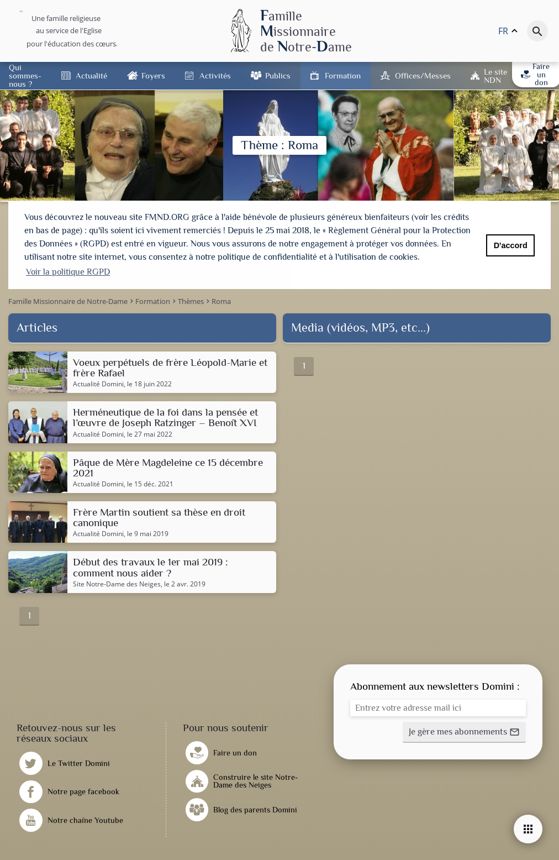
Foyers (153, 75)
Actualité (91, 75)
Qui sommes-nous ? (25, 75)
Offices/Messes (423, 75)
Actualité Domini (98, 382)
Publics (278, 75)
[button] (464, 730)
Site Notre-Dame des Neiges (117, 582)
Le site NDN (495, 76)
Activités (215, 75)
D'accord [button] (511, 245)
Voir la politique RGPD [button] (68, 272)
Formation (343, 75)
